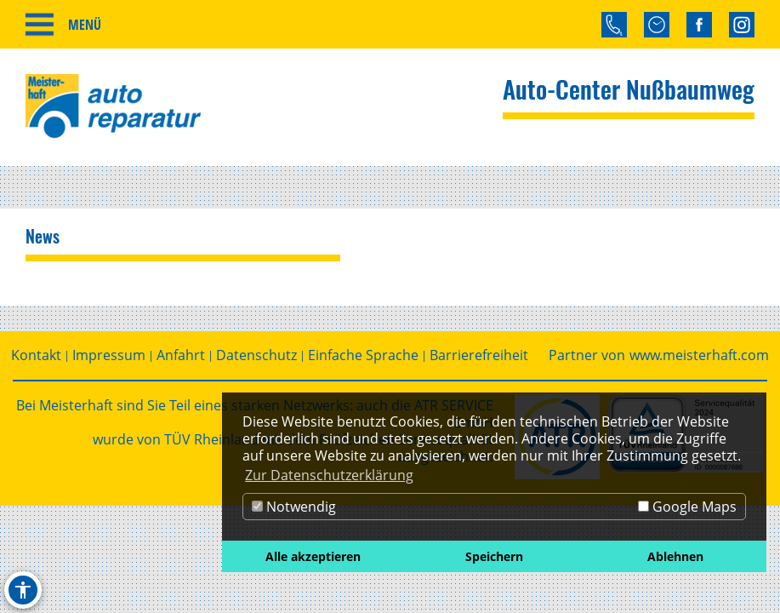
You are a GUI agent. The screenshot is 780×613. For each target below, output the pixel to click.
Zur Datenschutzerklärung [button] (329, 475)
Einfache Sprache (363, 355)
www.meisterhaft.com (699, 355)
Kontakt (36, 355)
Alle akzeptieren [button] (313, 556)
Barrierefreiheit (479, 355)
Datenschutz (256, 355)
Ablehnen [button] (675, 556)
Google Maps (687, 506)
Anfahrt (181, 355)
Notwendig (294, 506)
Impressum (108, 355)
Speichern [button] (494, 556)
